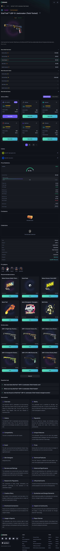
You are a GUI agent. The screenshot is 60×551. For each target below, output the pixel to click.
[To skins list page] (8, 6)
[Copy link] (36, 102)
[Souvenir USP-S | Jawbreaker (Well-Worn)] (30, 84)
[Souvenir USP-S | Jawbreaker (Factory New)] (30, 73)
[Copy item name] (39, 13)
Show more (3, 44)
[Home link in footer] (10, 535)
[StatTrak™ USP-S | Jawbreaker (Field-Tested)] (30, 59)
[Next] (36, 145)
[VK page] (9, 538)
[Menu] (57, 2)
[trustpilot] (17, 538)
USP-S (56, 242)
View (10, 296)
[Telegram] (6, 538)
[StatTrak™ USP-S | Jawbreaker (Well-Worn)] (30, 63)
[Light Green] (30, 153)
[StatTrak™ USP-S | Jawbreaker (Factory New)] (30, 52)
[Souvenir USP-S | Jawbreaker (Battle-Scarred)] (30, 88)
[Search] (54, 2)
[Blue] (30, 158)
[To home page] (3, 6)
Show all (30, 376)
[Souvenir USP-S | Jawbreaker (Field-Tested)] (30, 80)
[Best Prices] (47, 97)
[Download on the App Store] (5, 543)
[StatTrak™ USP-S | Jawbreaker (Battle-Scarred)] (30, 67)
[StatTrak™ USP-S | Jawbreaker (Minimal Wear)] (30, 56)
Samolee (56, 257)
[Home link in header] (4, 2)
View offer (10, 116)
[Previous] (23, 145)
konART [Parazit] (54, 259)
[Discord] (13, 538)
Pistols (56, 240)
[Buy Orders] (55, 97)
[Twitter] (2, 538)
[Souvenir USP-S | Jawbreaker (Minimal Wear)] (30, 77)
